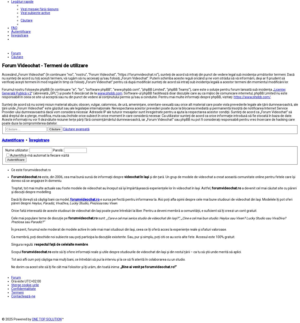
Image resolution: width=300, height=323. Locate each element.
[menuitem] (40, 9)
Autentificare (13, 140)
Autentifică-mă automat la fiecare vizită (39, 155)
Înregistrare (39, 140)
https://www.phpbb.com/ (252, 97)
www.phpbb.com (110, 93)
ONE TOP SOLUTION (47, 319)
